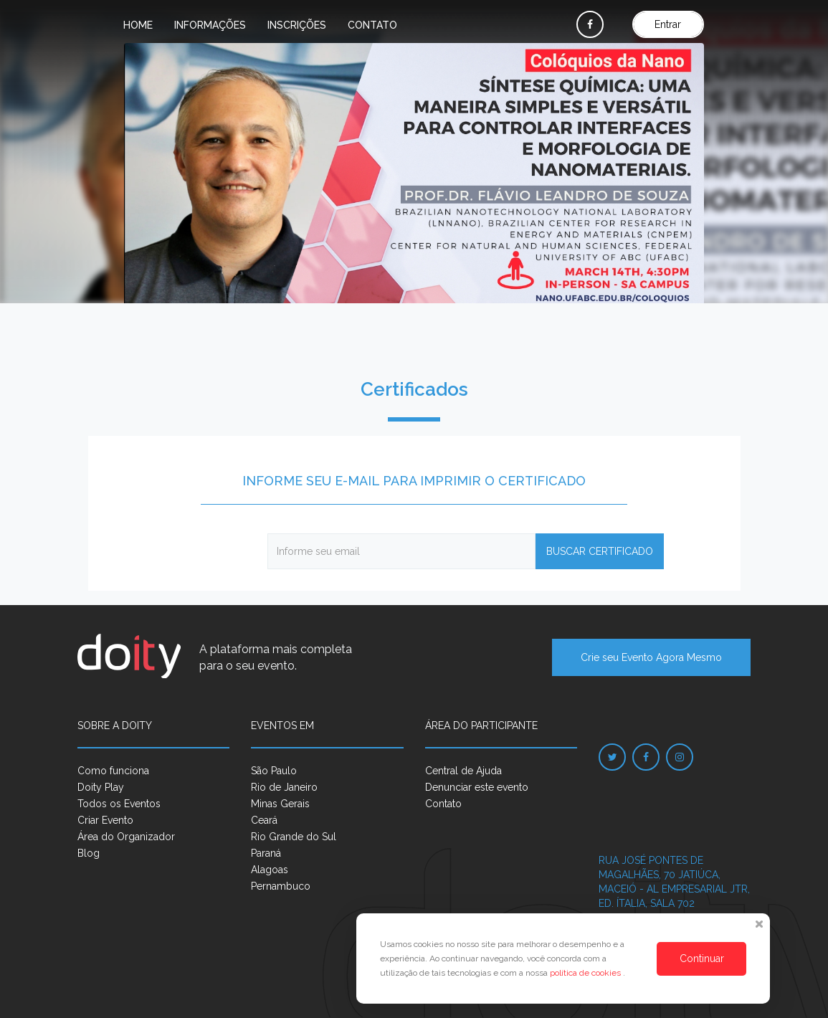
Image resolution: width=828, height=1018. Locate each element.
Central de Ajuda (463, 770)
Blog (88, 853)
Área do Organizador (126, 836)
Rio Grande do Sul (293, 836)
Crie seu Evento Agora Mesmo (651, 657)
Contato (372, 25)
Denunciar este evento (476, 787)
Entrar (668, 24)
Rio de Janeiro (284, 787)
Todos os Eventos (119, 803)
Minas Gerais (280, 803)
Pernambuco (280, 886)
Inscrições (296, 25)
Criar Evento (105, 820)
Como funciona (113, 770)
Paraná (266, 853)
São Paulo (274, 770)
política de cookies (586, 973)
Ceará (264, 820)
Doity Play (100, 787)
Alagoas (269, 869)
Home (138, 25)
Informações (210, 25)
